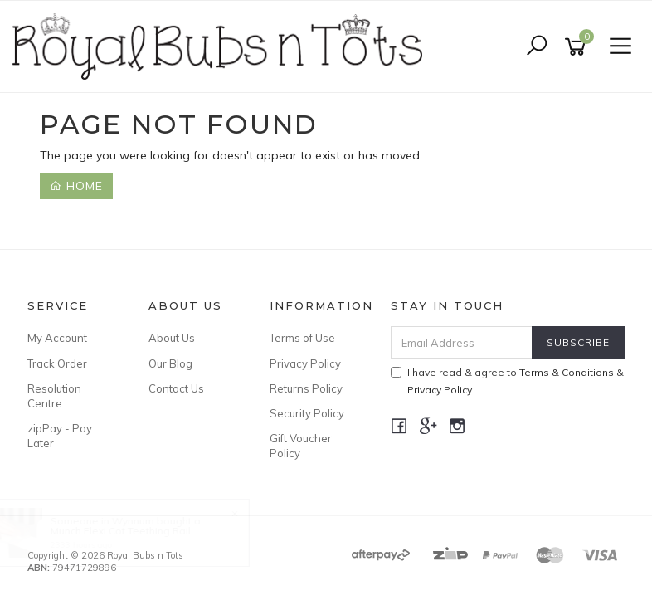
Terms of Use (302, 337)
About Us (171, 337)
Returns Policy (306, 388)
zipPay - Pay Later (59, 436)
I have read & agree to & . (507, 381)
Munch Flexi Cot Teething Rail (136, 530)
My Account (57, 337)
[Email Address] (462, 342)
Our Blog (170, 363)
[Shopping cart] (578, 47)
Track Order (57, 363)
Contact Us (176, 388)
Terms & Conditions (566, 372)
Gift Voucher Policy (301, 446)
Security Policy (307, 413)
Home (76, 185)
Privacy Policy (305, 363)
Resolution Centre (54, 396)
